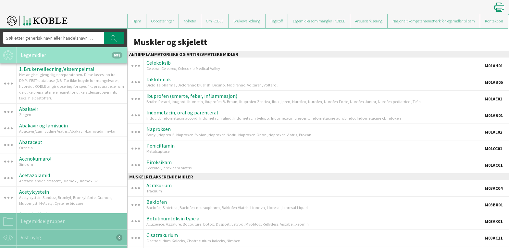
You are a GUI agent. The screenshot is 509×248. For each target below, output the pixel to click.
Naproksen (158, 129)
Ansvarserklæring (368, 21)
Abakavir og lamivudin (43, 125)
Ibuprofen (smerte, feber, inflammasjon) (191, 96)
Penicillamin (160, 145)
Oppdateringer (162, 21)
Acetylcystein (34, 192)
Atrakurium (159, 185)
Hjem (136, 21)
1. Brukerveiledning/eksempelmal (56, 69)
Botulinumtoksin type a (172, 218)
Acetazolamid (34, 175)
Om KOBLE (214, 21)
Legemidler (61, 55)
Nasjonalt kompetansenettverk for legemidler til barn (433, 21)
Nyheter (190, 21)
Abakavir (28, 109)
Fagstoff (276, 21)
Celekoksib (158, 62)
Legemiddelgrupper (32, 221)
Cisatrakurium (162, 235)
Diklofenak (158, 79)
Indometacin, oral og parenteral (182, 112)
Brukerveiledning (246, 21)
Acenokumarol (35, 158)
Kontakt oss (494, 21)
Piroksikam (159, 162)
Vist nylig (61, 237)
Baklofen (156, 202)
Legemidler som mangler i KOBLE (319, 21)
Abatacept (31, 142)
